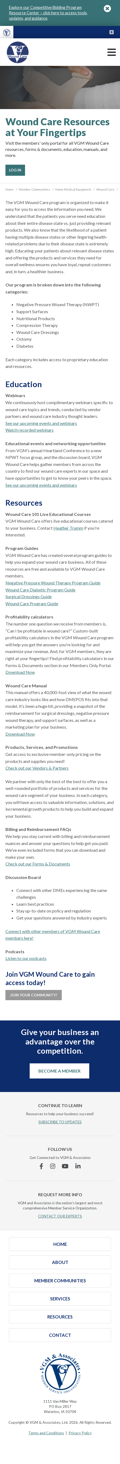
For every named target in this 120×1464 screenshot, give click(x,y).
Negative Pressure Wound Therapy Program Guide (52, 582)
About (60, 1262)
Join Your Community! (33, 995)
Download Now (20, 672)
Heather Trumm (68, 527)
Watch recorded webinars (29, 429)
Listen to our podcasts (26, 958)
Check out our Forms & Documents (37, 863)
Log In (15, 170)
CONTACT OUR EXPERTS (60, 1216)
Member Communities (60, 1280)
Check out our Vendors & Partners (37, 767)
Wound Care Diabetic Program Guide (40, 589)
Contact (60, 1335)
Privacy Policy (80, 1433)
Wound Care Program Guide (31, 603)
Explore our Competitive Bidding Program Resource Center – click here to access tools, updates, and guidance (48, 13)
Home (60, 1244)
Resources (60, 1316)
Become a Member (59, 1070)
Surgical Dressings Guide (28, 596)
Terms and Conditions (46, 1433)
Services (60, 1298)
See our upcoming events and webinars (41, 423)
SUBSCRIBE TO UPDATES (60, 1122)
